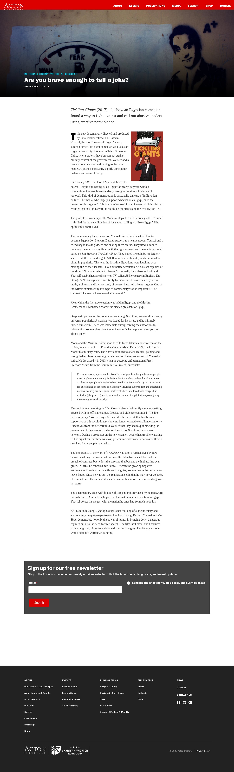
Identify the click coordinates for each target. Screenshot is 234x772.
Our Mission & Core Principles (38, 686)
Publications (155, 5)
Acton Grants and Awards (37, 692)
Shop (209, 5)
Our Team (29, 705)
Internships (29, 724)
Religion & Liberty (108, 686)
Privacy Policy (203, 750)
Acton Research (32, 699)
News (27, 731)
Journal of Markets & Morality (114, 711)
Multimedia (145, 680)
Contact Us (184, 694)
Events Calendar (70, 686)
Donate (225, 5)
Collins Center (31, 718)
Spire (102, 699)
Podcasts (142, 692)
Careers (28, 711)
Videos (141, 686)
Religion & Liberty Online (112, 692)
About (117, 5)
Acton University (70, 705)
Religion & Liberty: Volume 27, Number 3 (50, 74)
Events (134, 5)
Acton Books (106, 705)
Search (193, 5)
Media (176, 5)
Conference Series (71, 699)
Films (140, 699)
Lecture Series (69, 692)
